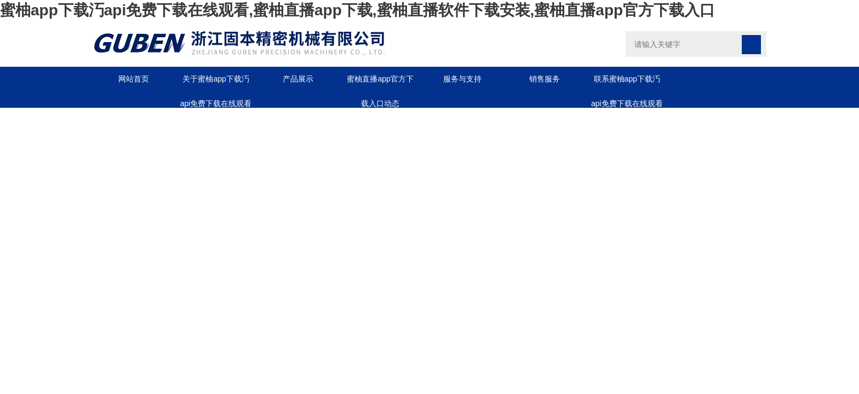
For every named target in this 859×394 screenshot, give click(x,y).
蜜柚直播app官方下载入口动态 (380, 82)
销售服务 (544, 78)
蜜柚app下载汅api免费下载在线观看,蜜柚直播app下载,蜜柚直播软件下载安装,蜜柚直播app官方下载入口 (357, 10)
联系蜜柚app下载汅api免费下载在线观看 (627, 82)
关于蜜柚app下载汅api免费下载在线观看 (216, 82)
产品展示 (298, 78)
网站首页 (133, 78)
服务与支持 (462, 78)
